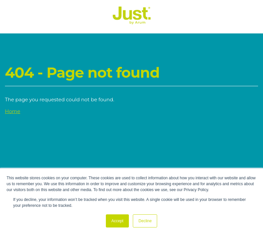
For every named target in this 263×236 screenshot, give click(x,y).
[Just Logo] (132, 22)
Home (12, 111)
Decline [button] (145, 221)
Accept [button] (117, 221)
